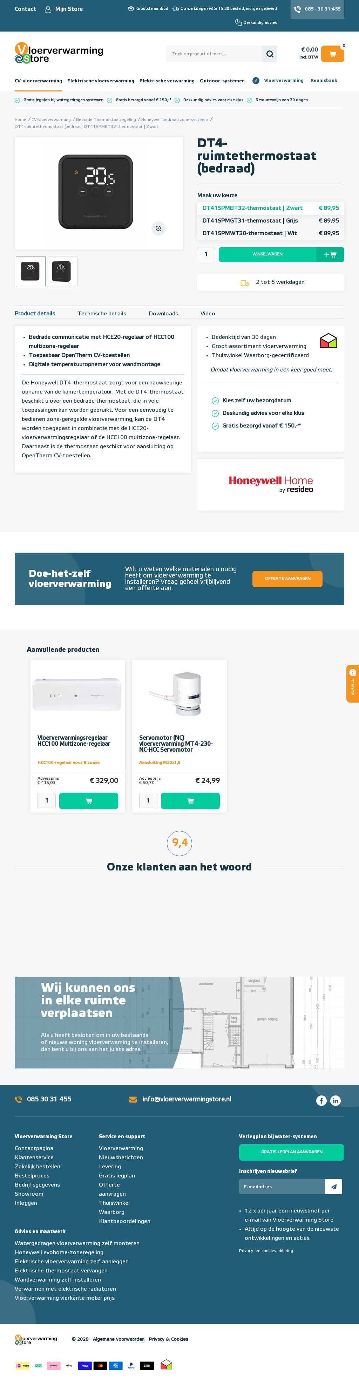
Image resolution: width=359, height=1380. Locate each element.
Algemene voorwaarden (118, 1339)
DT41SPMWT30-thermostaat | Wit (270, 233)
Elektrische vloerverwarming (100, 80)
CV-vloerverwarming (38, 80)
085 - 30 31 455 (323, 9)
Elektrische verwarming (167, 80)
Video (208, 314)
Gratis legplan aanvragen (292, 1152)
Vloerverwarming (284, 80)
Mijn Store (69, 9)
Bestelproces (32, 1176)
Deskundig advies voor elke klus (213, 100)
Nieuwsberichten (121, 1158)
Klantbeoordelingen (124, 1221)
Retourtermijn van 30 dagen (282, 100)
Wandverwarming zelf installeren (58, 1280)
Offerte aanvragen (288, 579)
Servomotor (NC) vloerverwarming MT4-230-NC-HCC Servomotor (176, 744)
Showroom (29, 1194)
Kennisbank (324, 80)
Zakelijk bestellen (37, 1167)
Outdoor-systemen (222, 80)
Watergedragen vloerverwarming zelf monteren (77, 1243)
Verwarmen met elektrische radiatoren (65, 1289)
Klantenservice (34, 1158)
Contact (25, 9)
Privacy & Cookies (168, 1339)
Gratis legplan (117, 1176)
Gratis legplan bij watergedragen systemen (63, 100)
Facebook (321, 1100)
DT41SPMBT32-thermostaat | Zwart (270, 208)
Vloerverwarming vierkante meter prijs (65, 1298)
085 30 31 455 (49, 1100)
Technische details (101, 314)
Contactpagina (34, 1149)
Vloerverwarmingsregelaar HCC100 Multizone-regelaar (74, 741)
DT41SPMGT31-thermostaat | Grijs (270, 221)
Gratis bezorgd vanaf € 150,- (142, 100)
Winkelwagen (332, 53)
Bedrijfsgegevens (37, 1185)
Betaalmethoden (85, 1364)
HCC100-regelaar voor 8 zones (69, 763)
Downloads (163, 314)
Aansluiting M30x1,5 (159, 763)
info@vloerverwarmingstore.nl (187, 1100)
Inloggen (26, 1203)
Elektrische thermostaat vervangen (61, 1271)
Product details (35, 314)
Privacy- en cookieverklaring (266, 1251)
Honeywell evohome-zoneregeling (59, 1253)
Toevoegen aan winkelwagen (88, 801)
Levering (110, 1167)
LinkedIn (335, 1100)
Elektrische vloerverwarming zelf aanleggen (72, 1262)
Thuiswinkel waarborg (167, 1364)
